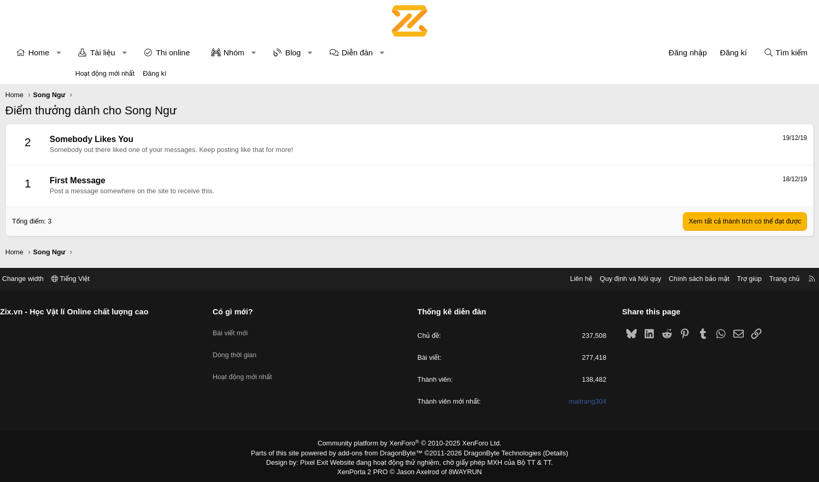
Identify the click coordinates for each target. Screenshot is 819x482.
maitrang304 (548, 402)
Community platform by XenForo (410, 443)
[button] (129, 52)
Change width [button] (101, 279)
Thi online (243, 52)
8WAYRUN (461, 469)
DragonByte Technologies (495, 452)
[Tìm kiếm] (715, 52)
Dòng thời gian (274, 348)
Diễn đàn (427, 52)
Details (544, 452)
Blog (363, 52)
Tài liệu (172, 52)
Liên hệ (503, 279)
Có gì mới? (272, 311)
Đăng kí (155, 73)
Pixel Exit (321, 460)
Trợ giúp (671, 279)
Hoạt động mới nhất (105, 73)
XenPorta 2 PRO (366, 469)
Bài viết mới (269, 329)
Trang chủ (707, 279)
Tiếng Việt (148, 279)
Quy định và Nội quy (552, 279)
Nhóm (304, 52)
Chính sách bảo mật (621, 279)
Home (108, 52)
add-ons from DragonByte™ (383, 452)
